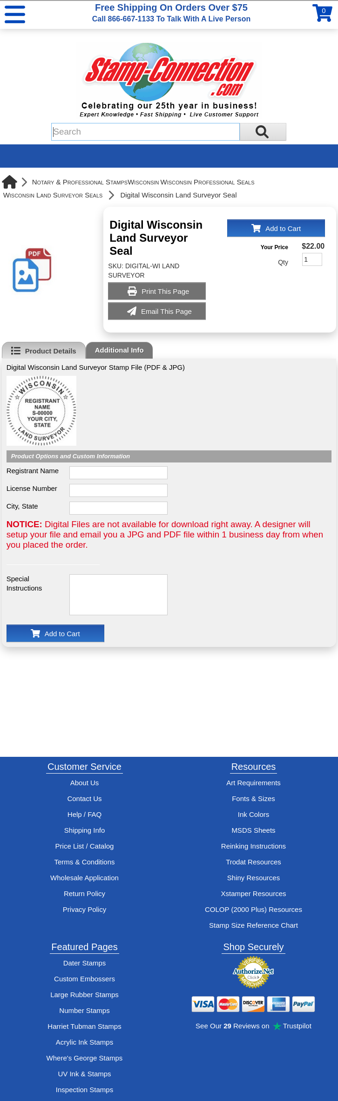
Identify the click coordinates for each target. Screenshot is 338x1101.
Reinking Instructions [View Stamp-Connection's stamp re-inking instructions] (253, 846)
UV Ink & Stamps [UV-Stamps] (84, 1074)
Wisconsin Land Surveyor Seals (53, 195)
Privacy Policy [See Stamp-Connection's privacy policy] (84, 909)
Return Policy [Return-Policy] (84, 893)
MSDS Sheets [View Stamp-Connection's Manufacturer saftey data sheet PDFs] (253, 830)
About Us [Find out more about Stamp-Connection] (84, 783)
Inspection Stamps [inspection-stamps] (84, 1090)
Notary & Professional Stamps (80, 182)
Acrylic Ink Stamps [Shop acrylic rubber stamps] (84, 1042)
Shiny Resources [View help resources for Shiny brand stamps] (253, 878)
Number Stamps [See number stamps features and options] (84, 1010)
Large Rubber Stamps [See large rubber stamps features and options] (84, 995)
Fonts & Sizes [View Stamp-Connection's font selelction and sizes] (253, 798)
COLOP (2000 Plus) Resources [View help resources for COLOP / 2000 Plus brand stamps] (253, 909)
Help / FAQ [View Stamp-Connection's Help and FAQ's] (84, 814)
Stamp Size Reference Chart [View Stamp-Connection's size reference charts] (253, 925)
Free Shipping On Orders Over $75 (171, 12)
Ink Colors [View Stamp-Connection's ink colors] (254, 814)
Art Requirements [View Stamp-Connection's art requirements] (253, 783)
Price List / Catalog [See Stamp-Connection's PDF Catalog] (84, 846)
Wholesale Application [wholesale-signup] (84, 878)
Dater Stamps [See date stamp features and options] (84, 963)
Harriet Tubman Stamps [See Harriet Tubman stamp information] (84, 1026)
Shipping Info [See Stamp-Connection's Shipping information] (84, 830)
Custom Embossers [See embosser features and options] (84, 979)
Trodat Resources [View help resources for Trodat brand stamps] (253, 862)
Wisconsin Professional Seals (208, 182)
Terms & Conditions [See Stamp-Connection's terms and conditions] (84, 862)
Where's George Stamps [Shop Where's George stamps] (85, 1058)
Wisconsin (143, 182)
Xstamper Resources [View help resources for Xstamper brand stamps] (253, 893)
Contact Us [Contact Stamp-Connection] (84, 798)
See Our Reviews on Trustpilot (253, 1026)
